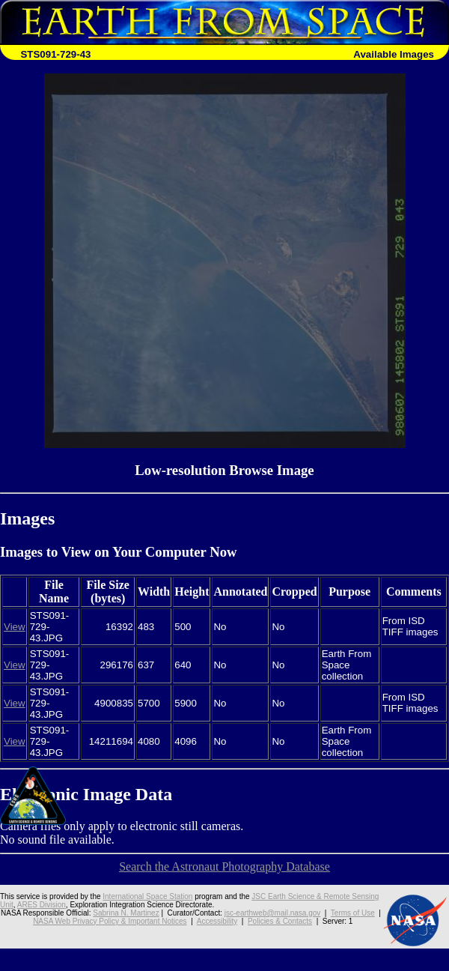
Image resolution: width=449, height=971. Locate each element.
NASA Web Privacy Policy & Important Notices (109, 921)
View (14, 626)
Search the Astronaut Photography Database (224, 866)
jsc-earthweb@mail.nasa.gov (272, 913)
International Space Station (147, 896)
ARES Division (41, 905)
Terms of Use (353, 913)
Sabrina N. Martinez (126, 913)
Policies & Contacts (280, 921)
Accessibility (217, 921)
